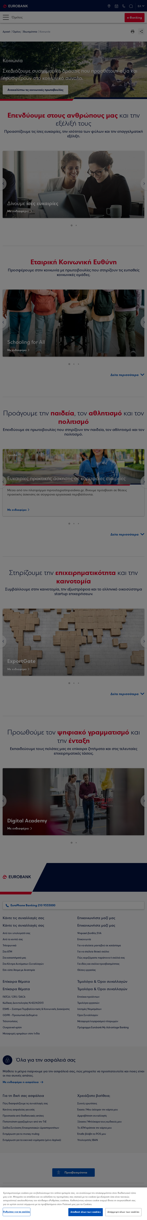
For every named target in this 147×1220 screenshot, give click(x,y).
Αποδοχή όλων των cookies (85, 1211)
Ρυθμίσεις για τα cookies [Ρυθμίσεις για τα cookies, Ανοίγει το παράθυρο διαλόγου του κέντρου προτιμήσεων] (16, 1211)
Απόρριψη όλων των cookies (123, 1211)
